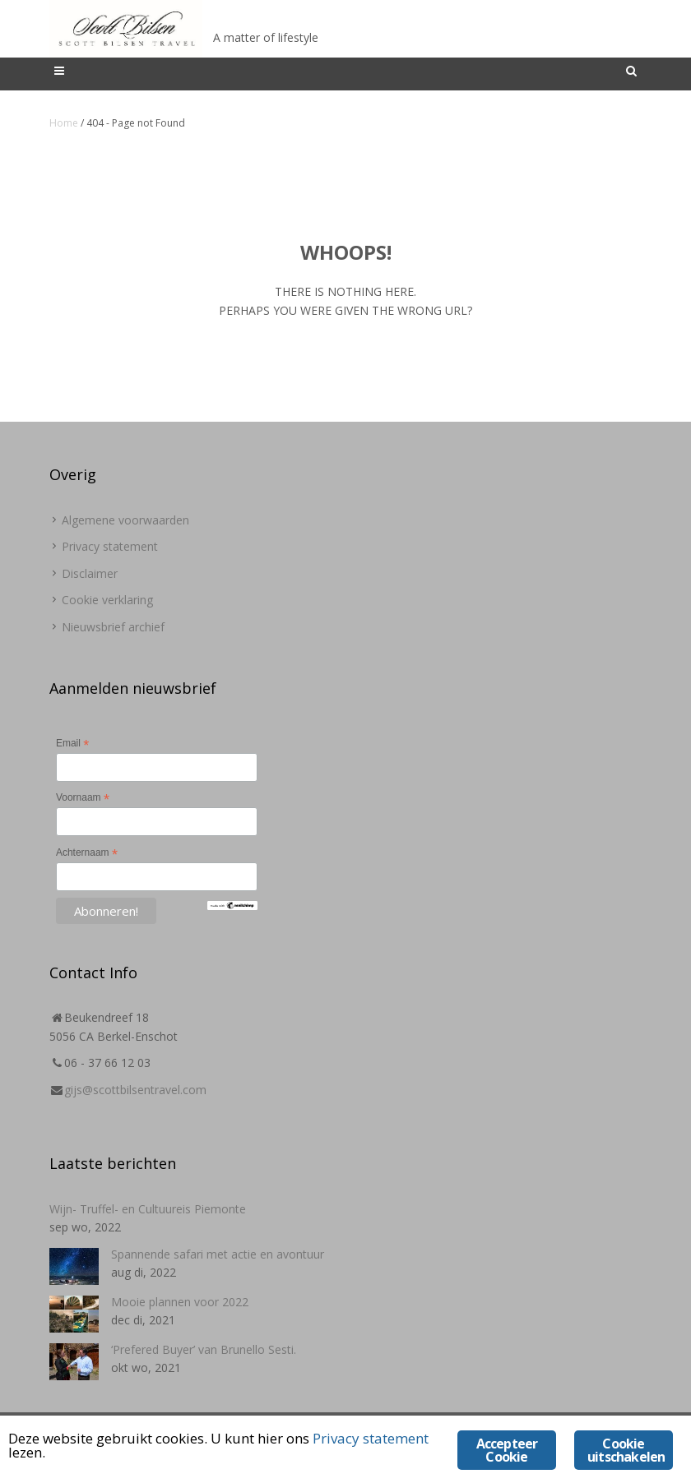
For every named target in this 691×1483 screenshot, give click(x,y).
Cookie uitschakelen (626, 1450)
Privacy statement (110, 546)
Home (63, 123)
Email (72, 744)
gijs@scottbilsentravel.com (135, 1089)
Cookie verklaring (107, 600)
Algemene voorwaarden (125, 520)
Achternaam (87, 853)
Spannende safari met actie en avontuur (217, 1254)
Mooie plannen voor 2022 (179, 1302)
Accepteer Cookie (507, 1450)
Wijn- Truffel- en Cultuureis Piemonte (147, 1209)
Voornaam (82, 798)
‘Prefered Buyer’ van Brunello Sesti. (203, 1349)
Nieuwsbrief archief (113, 627)
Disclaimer (90, 573)
